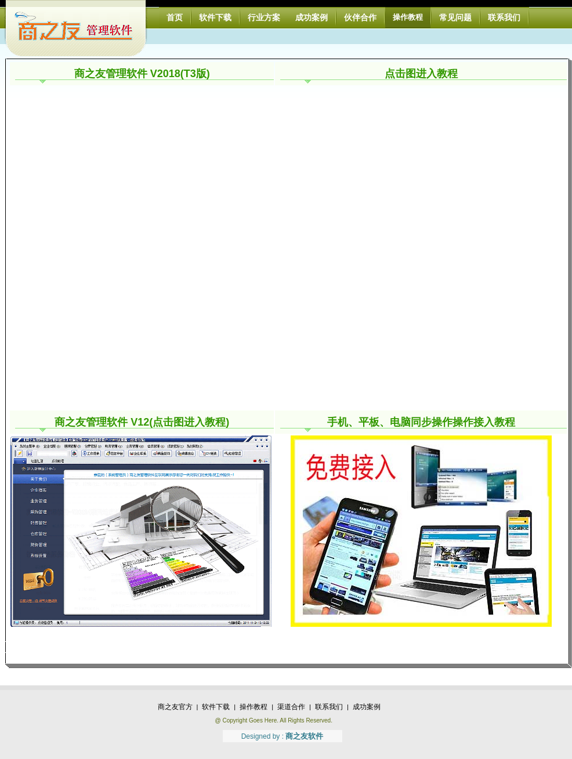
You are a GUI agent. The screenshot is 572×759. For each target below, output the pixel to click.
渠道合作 (291, 707)
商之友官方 (175, 707)
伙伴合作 (360, 17)
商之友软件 (304, 736)
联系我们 (504, 17)
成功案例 (311, 17)
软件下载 (215, 17)
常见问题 (455, 17)
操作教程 (408, 17)
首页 (174, 17)
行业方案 (264, 17)
